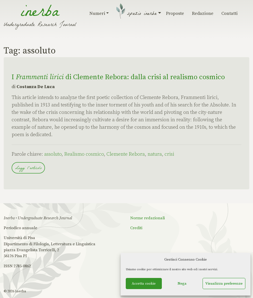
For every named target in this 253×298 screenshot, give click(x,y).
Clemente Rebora (125, 154)
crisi (169, 154)
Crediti (136, 227)
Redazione (202, 13)
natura (155, 154)
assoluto (53, 154)
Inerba (20, 291)
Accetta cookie (144, 283)
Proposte (175, 13)
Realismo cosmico (84, 154)
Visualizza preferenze (224, 283)
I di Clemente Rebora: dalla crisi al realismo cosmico (118, 77)
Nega (182, 283)
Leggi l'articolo (28, 168)
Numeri (99, 13)
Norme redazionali (147, 218)
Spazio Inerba (142, 14)
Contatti (229, 13)
